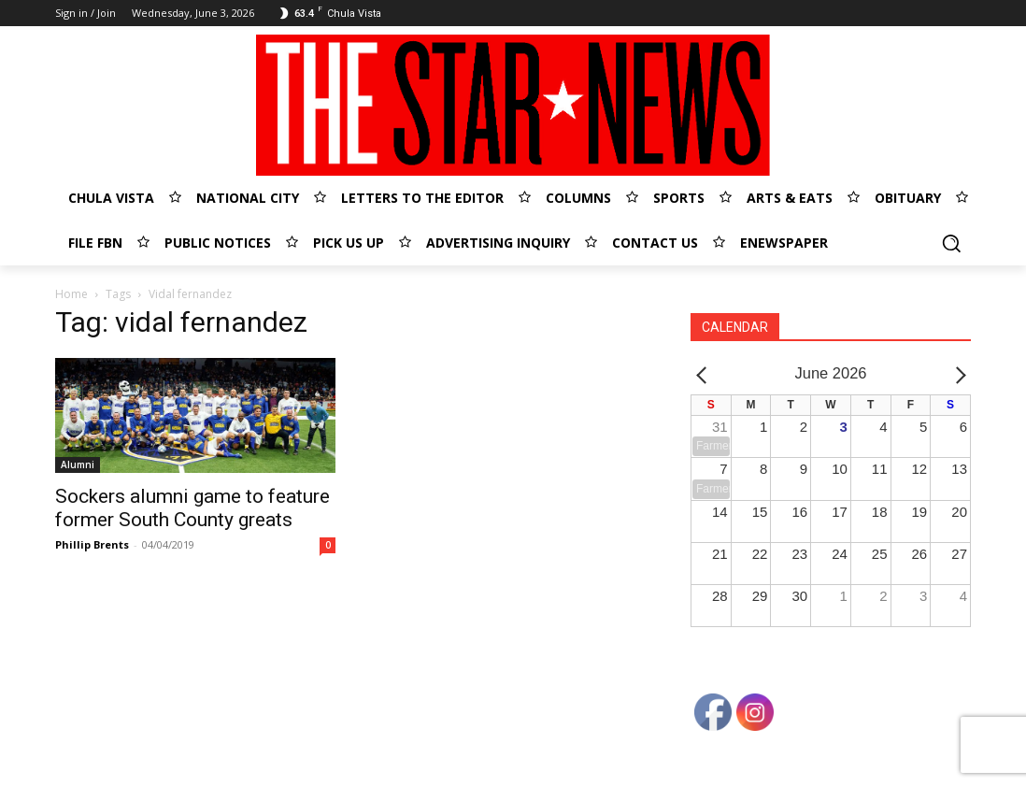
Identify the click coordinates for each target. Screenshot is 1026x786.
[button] (951, 243)
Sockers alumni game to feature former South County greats (192, 508)
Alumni (77, 464)
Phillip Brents (92, 544)
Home (71, 294)
